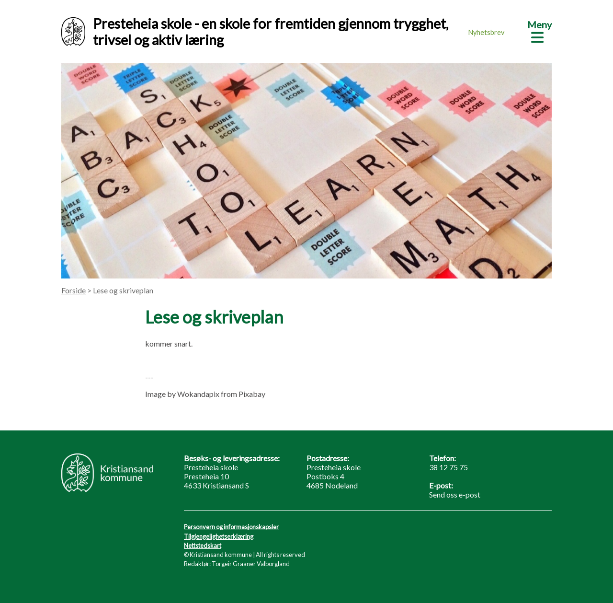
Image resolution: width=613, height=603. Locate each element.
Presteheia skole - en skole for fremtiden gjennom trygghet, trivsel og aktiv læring (254, 31)
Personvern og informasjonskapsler (231, 527)
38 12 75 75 (448, 467)
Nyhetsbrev (486, 32)
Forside (73, 290)
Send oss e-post (454, 494)
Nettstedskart (202, 545)
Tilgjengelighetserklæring (218, 536)
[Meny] (539, 30)
